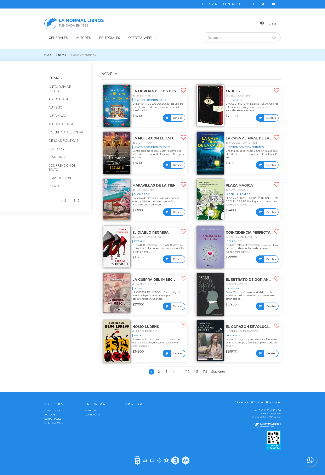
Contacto (231, 4)
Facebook (241, 402)
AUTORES (50, 414)
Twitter (257, 402)
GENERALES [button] (58, 38)
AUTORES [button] (83, 38)
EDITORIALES (52, 418)
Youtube (273, 402)
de (143, 95)
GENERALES (52, 410)
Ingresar (269, 23)
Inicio (47, 55)
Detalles (177, 117)
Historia (209, 4)
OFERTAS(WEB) (140, 38)
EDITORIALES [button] (109, 38)
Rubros (61, 55)
